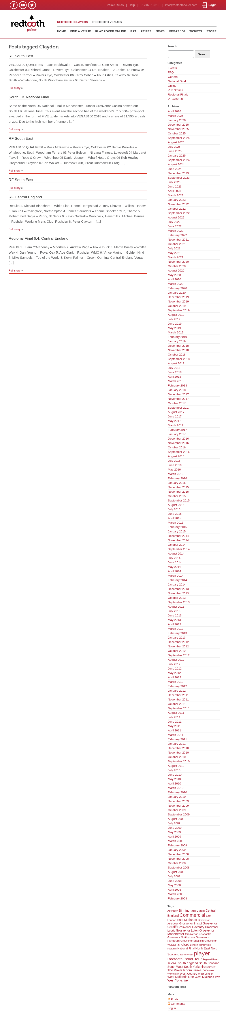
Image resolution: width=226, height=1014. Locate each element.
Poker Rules (115, 5)
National (172, 948)
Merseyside (205, 944)
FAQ (171, 72)
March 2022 (175, 230)
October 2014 (177, 544)
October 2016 (177, 447)
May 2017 (174, 421)
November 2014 (178, 540)
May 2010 (174, 779)
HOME (61, 31)
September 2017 (179, 407)
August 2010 (176, 765)
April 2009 (174, 836)
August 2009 (176, 819)
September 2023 (179, 177)
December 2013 (178, 589)
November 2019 (178, 301)
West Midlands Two (207, 977)
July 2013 (174, 611)
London (194, 944)
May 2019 (174, 328)
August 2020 (176, 270)
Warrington (173, 973)
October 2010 (177, 757)
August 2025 (176, 142)
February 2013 (177, 633)
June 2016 (175, 465)
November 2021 (178, 239)
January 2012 (177, 690)
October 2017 (177, 403)
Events (172, 68)
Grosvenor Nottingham (181, 937)
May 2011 (174, 726)
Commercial (192, 915)
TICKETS (195, 31)
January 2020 (177, 292)
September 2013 (179, 602)
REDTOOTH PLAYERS (72, 22)
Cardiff (200, 910)
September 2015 (179, 500)
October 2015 (177, 496)
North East (202, 948)
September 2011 (179, 708)
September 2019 (179, 310)
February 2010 (177, 792)
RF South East (21, 56)
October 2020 (177, 266)
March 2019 (175, 332)
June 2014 (175, 562)
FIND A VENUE (80, 31)
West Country (188, 973)
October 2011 (177, 704)
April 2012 (174, 677)
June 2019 (175, 323)
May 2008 (174, 885)
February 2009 (177, 845)
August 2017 (176, 412)
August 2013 (176, 606)
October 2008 (177, 863)
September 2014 (179, 549)
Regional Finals (178, 94)
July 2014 (174, 558)
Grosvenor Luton (187, 930)
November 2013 (178, 593)
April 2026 (174, 111)
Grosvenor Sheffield (192, 940)
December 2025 (178, 124)
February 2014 (177, 580)
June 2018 (175, 372)
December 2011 (178, 695)
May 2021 (174, 252)
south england (188, 963)
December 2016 (178, 438)
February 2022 (177, 235)
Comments (176, 1003)
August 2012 (176, 659)
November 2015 (178, 491)
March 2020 (175, 283)
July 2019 (174, 319)
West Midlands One (181, 977)
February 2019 (177, 337)
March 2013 (175, 628)
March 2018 (175, 381)
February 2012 (177, 686)
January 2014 (177, 584)
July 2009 (174, 823)
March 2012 (175, 681)
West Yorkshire (178, 980)
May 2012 (174, 673)
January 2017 (177, 434)
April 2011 (174, 730)
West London (205, 973)
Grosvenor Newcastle (198, 934)
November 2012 (178, 646)
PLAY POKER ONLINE (110, 31)
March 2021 (175, 257)
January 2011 (177, 743)
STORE (211, 31)
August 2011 (176, 712)
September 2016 (179, 451)
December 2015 (178, 487)
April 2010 (174, 783)
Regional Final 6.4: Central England (38, 238)
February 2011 (177, 739)
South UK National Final (29, 97)
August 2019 (176, 314)
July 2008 (174, 876)
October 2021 (177, 244)
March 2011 (175, 735)
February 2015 (177, 527)
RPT (133, 31)
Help (132, 5)
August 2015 (176, 505)
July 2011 (174, 717)
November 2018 (178, 350)
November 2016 (178, 443)
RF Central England (25, 197)
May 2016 (174, 469)
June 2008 (175, 880)
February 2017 (177, 429)
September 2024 (179, 160)
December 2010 (178, 748)
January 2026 (177, 120)
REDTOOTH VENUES (107, 22)
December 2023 (178, 173)
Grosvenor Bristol (190, 923)
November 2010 (178, 752)
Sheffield (172, 963)
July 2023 (174, 182)
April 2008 (174, 889)
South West (175, 966)
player (202, 953)
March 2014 (175, 575)
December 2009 (178, 801)
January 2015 (177, 531)
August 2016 (176, 456)
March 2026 (175, 115)
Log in (172, 1008)
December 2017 (178, 394)
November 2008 (178, 858)
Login (209, 5)
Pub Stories (175, 90)
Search (172, 46)
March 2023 (175, 195)
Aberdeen (173, 910)
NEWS (160, 31)
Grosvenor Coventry (190, 927)
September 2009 (179, 814)
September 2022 (179, 213)
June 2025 (175, 151)
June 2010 (175, 774)
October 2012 (177, 650)
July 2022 (174, 222)
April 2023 (174, 191)
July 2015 (174, 509)
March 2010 (175, 788)
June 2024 (175, 168)
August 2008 (176, 872)
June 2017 (175, 416)
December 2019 (178, 297)
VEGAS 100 (177, 31)
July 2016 (174, 460)
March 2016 (175, 474)
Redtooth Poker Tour (185, 959)
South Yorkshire (195, 966)
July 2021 (174, 248)
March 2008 (175, 894)
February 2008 (177, 898)
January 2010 (177, 796)
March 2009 (175, 841)
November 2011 (178, 699)
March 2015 (175, 522)
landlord (183, 944)
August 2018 (176, 363)
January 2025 (177, 155)
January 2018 (177, 390)
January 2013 (177, 637)
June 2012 (175, 668)
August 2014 (176, 553)
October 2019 (177, 306)
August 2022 (176, 217)
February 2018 (177, 385)
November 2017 (178, 398)
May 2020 (174, 275)
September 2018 (179, 359)
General (173, 76)
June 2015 (175, 513)
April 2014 (174, 571)
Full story (15, 88)
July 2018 (174, 367)
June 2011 (175, 721)
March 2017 (175, 425)
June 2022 (175, 226)
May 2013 (174, 620)
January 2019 (177, 341)
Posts (173, 999)
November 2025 (178, 129)
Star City (210, 967)
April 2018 (174, 376)
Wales (210, 970)
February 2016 (177, 478)
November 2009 (178, 805)
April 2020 (174, 279)
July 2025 (174, 146)
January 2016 (177, 482)
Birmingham (187, 910)
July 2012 (174, 664)
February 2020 (177, 288)
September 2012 (179, 655)
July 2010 (174, 770)
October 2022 (177, 208)
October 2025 (177, 133)
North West (186, 954)
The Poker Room (180, 970)
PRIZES (146, 31)
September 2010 (179, 761)
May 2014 (174, 566)
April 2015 (174, 518)
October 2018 (177, 354)
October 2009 (177, 810)
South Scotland (209, 963)
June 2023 (175, 186)
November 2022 (178, 204)
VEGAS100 (175, 99)
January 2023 (177, 199)
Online (172, 85)
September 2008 (179, 867)
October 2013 (177, 597)
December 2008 (178, 854)
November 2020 (178, 261)
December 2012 (178, 642)
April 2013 (174, 624)
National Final (177, 81)
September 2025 (179, 138)
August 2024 (176, 164)
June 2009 (175, 827)
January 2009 (177, 849)
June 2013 (175, 615)
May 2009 (174, 832)
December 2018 (178, 345)
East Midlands (187, 920)
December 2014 (178, 536)
